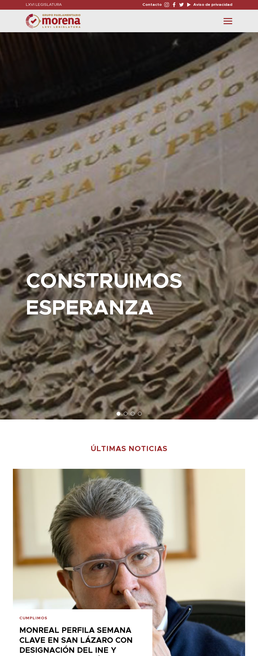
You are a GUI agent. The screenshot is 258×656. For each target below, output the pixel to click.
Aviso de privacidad (212, 4)
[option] (129, 223)
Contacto (152, 4)
